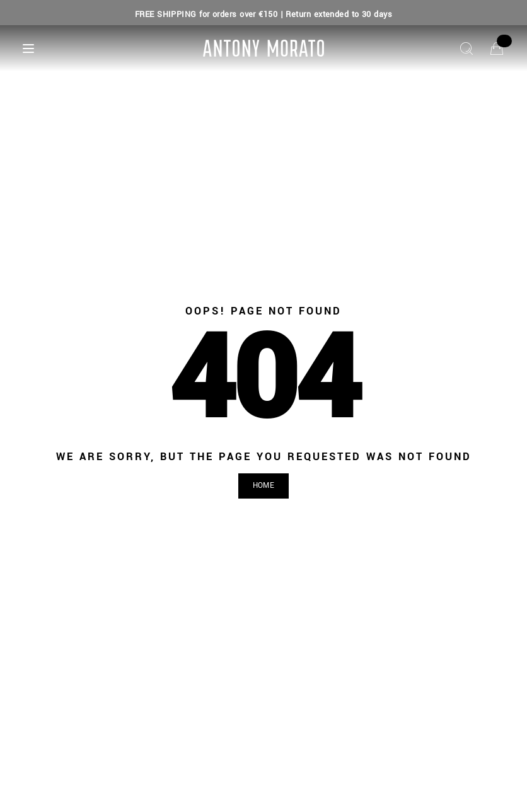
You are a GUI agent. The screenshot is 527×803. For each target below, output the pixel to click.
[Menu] (28, 49)
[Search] (466, 48)
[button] (263, 486)
